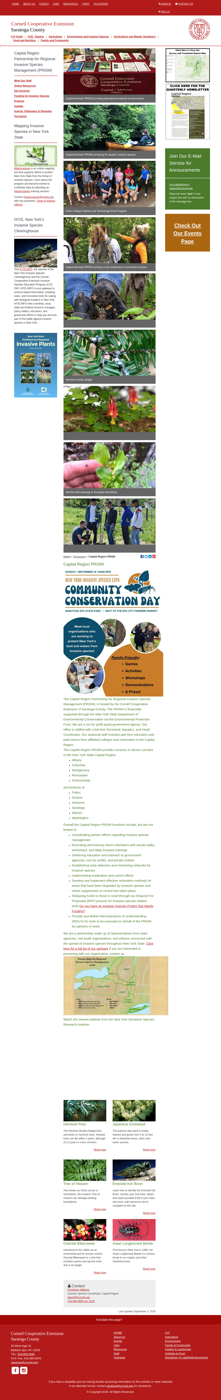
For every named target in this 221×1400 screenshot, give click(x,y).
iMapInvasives (22, 168)
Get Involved (21, 90)
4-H (167, 1332)
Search (166, 4)
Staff (85, 4)
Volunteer (101, 4)
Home (15, 4)
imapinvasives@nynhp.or (38, 197)
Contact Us (185, 4)
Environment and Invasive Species (88, 36)
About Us (29, 4)
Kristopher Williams (79, 1289)
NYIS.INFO (26, 269)
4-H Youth (17, 36)
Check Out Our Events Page (187, 233)
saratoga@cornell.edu (24, 1362)
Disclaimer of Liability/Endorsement (186, 1357)
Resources (70, 4)
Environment (79, 557)
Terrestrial (20, 116)
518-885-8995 (26, 1354)
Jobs (56, 4)
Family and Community (55, 40)
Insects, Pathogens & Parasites (33, 111)
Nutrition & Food (175, 1353)
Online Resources (25, 85)
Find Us (165, 11)
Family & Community (178, 1345)
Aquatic (18, 106)
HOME (118, 1332)
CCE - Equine (36, 36)
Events (44, 4)
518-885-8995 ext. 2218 (81, 1301)
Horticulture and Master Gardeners (135, 36)
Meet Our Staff (23, 80)
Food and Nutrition (24, 40)
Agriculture (55, 36)
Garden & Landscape (178, 1349)
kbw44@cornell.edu (79, 1297)
